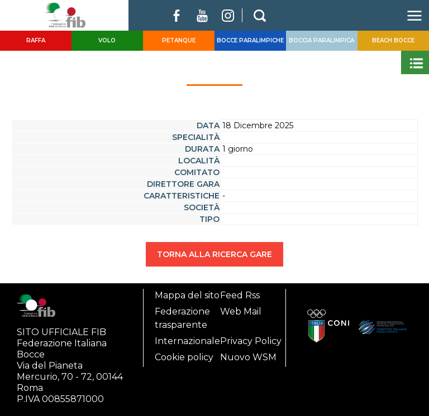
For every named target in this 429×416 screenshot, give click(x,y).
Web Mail (240, 311)
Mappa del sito (187, 295)
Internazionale (187, 341)
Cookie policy (184, 357)
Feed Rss (240, 295)
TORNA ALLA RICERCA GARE (214, 254)
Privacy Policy (251, 341)
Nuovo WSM (248, 357)
